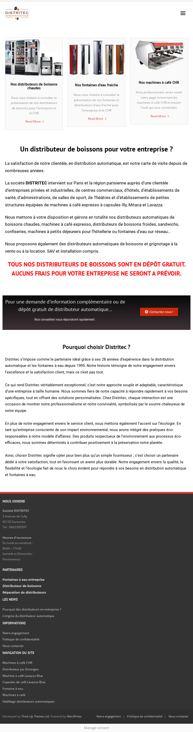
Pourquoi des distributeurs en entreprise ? (32, 609)
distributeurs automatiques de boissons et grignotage (118, 243)
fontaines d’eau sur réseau (143, 231)
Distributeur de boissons (22, 586)
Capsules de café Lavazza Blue (24, 682)
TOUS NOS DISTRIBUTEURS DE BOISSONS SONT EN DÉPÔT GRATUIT (96, 264)
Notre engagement (16, 633)
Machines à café (14, 695)
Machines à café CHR (17, 663)
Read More (33, 121)
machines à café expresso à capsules (85, 204)
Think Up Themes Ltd (35, 716)
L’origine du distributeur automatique (28, 616)
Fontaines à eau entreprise (23, 580)
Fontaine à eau (13, 688)
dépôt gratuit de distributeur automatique (63, 309)
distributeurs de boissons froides (124, 224)
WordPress (74, 716)
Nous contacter (13, 646)
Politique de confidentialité (21, 639)
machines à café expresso (66, 224)
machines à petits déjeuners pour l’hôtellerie (69, 231)
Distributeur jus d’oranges (21, 669)
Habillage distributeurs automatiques (29, 701)
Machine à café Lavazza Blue (23, 676)
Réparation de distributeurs (24, 592)
